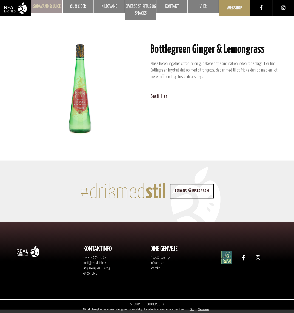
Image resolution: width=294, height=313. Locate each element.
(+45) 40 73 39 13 (94, 261)
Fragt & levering (160, 261)
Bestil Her (158, 100)
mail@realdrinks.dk (95, 266)
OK (192, 309)
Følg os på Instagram (194, 194)
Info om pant (157, 266)
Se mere (203, 309)
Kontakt (155, 271)
